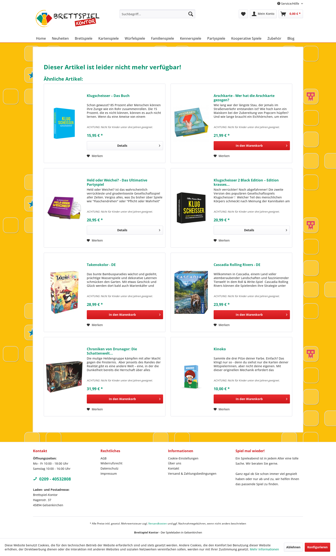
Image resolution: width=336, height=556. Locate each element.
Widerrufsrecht (111, 463)
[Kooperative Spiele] (246, 38)
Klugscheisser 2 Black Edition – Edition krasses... (246, 182)
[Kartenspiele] (108, 38)
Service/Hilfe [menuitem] (288, 4)
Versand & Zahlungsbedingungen (192, 473)
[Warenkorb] (291, 14)
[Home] (41, 38)
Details (138, 145)
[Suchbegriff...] (157, 14)
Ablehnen (293, 547)
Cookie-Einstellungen (183, 458)
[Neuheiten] (60, 38)
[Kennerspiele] (190, 38)
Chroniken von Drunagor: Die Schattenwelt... (112, 351)
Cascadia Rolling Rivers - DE (237, 265)
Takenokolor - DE (101, 265)
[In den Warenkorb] (252, 145)
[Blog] (290, 38)
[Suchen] (190, 14)
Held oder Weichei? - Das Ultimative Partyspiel (117, 182)
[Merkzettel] (243, 14)
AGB (103, 458)
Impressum (108, 473)
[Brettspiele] (83, 38)
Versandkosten (157, 523)
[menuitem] (157, 14)
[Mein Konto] (263, 14)
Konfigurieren (317, 547)
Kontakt (173, 468)
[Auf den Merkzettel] (95, 156)
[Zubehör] (274, 38)
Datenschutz (109, 468)
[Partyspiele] (216, 38)
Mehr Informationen (264, 549)
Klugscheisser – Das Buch (108, 96)
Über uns (174, 463)
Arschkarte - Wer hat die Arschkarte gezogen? (244, 98)
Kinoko (220, 349)
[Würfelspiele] (135, 38)
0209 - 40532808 (52, 479)
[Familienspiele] (162, 38)
